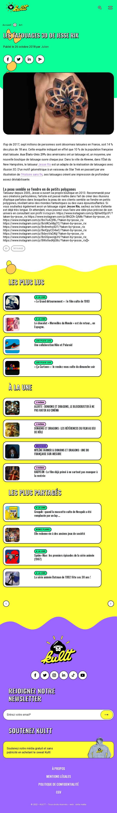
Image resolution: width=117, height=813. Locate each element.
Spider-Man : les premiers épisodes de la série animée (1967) (64, 557)
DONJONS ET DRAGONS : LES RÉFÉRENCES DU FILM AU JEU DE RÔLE (64, 430)
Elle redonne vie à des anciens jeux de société (59, 533)
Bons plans (43, 529)
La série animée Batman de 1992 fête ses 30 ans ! (62, 577)
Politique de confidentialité (58, 784)
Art (20, 25)
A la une (40, 297)
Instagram (49, 213)
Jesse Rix (44, 164)
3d (6, 248)
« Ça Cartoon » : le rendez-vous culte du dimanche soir (64, 367)
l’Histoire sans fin (32, 174)
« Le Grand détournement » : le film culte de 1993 (62, 301)
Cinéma (40, 402)
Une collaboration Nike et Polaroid (53, 345)
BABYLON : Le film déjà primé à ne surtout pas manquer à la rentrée (66, 474)
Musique (41, 446)
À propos (58, 768)
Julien (45, 46)
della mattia (80, 804)
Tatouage (18, 248)
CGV (58, 792)
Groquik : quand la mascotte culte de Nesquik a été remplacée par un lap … (62, 514)
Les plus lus (43, 341)
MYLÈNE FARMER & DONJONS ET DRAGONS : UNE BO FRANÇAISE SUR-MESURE (61, 452)
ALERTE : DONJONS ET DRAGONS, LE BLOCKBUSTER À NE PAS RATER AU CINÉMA (64, 408)
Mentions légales (58, 776)
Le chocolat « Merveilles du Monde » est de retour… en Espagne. (64, 325)
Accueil (7, 25)
